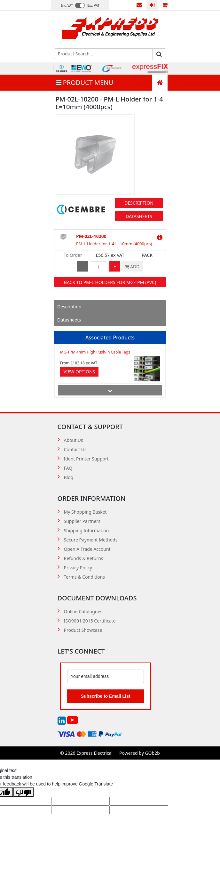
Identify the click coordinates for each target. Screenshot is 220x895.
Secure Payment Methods (91, 540)
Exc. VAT (93, 5)
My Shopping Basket (85, 512)
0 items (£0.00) (165, 5)
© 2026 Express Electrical (86, 753)
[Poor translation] (23, 792)
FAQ (68, 468)
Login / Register (152, 5)
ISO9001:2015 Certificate (90, 621)
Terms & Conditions (84, 577)
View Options (79, 372)
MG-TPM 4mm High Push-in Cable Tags (95, 352)
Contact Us (139, 5)
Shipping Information (86, 530)
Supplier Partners (82, 521)
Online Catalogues (83, 611)
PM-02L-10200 (91, 236)
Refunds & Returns (83, 558)
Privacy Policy (78, 568)
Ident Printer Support (86, 459)
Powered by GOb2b (139, 753)
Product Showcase (83, 630)
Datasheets (139, 216)
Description (138, 203)
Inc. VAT (67, 5)
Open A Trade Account (87, 549)
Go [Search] (159, 54)
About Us (73, 440)
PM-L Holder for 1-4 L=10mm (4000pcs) (114, 244)
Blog (69, 477)
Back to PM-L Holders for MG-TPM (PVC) (110, 282)
